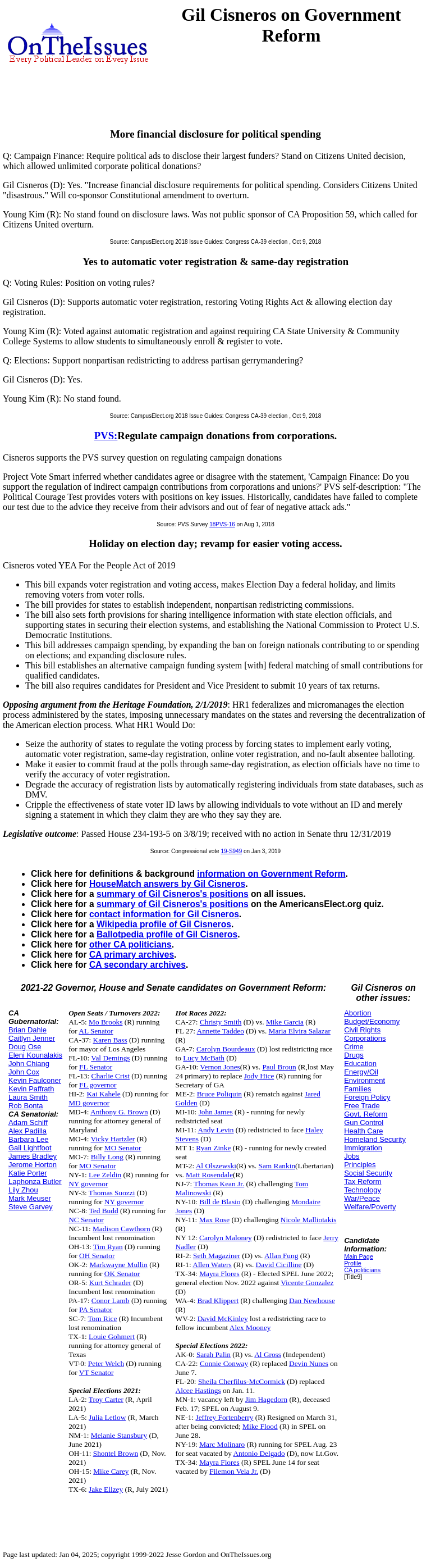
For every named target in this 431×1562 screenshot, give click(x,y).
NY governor (88, 1184)
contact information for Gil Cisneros (164, 914)
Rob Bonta (25, 1105)
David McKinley (223, 1318)
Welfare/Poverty (370, 1207)
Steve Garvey (30, 1207)
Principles (359, 1164)
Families (357, 1089)
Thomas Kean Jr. (219, 1184)
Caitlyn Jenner (31, 1038)
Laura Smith (28, 1097)
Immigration (363, 1148)
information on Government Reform (271, 873)
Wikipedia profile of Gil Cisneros (164, 924)
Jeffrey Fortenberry (224, 1417)
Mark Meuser (29, 1198)
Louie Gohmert (112, 1336)
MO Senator (122, 1148)
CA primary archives (131, 954)
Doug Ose (25, 1046)
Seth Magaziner (216, 1255)
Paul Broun (279, 1067)
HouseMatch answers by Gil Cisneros (167, 884)
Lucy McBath (203, 1058)
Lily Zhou (23, 1190)
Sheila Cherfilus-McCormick (241, 1381)
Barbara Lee (28, 1139)
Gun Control (363, 1122)
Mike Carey (111, 1471)
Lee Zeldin (105, 1175)
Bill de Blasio (219, 1201)
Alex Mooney (250, 1327)
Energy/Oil (361, 1072)
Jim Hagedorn (266, 1399)
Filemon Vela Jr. (233, 1471)
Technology (362, 1190)
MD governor (88, 1103)
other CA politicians (130, 944)
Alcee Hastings (198, 1390)
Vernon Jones (220, 1067)
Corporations (365, 1038)
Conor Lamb (110, 1300)
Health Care (363, 1131)
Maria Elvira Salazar (300, 1031)
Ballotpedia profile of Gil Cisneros (167, 934)
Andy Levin (215, 1130)
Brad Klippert (218, 1300)
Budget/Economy (372, 1021)
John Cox (23, 1072)
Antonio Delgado (259, 1453)
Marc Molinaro (222, 1444)
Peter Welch (106, 1363)
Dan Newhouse (312, 1300)
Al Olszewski (216, 1166)
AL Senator (96, 1031)
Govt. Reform (365, 1114)
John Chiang (28, 1063)
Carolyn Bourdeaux (225, 1049)
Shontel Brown (115, 1453)
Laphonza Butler (35, 1181)
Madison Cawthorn (121, 1228)
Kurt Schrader (110, 1282)
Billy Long (107, 1157)
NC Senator (86, 1219)
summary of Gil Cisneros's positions (173, 894)
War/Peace (362, 1198)
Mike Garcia (285, 1022)
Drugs (354, 1055)
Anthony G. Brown (119, 1112)
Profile (352, 1263)
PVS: (106, 435)
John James (216, 1112)
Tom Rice (102, 1318)
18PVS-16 (222, 524)
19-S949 (231, 851)
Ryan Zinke (213, 1148)
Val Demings (110, 1058)
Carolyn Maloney (225, 1237)
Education (360, 1063)
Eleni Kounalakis (35, 1055)
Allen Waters (211, 1264)
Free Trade (362, 1105)
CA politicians (362, 1270)
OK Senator (122, 1273)
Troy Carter (106, 1399)
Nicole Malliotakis (309, 1219)
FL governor (98, 1085)
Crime (354, 1046)
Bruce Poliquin (219, 1094)
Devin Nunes (308, 1363)
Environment (364, 1080)
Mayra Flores (219, 1273)
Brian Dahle (27, 1030)
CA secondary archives (137, 964)
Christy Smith (220, 1022)
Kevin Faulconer (34, 1080)
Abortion (357, 1013)
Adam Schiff (28, 1122)
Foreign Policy (367, 1097)
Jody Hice (259, 1076)
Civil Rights (362, 1030)
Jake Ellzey (106, 1489)
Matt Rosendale (209, 1175)
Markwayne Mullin (119, 1264)
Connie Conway (224, 1363)
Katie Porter (27, 1173)
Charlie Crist (110, 1076)
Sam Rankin (277, 1166)
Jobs (351, 1156)
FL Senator (95, 1067)
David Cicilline (279, 1264)
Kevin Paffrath (31, 1089)
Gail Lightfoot (30, 1148)
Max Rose (214, 1219)
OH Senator (96, 1255)
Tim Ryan (108, 1246)
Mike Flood (260, 1426)
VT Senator (96, 1372)
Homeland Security (375, 1139)
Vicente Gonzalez (307, 1282)
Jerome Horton (32, 1164)
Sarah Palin (213, 1354)
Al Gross (267, 1354)
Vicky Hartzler (113, 1139)
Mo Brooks (105, 1022)
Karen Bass (110, 1040)
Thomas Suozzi (112, 1192)
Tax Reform (362, 1181)
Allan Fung (281, 1255)
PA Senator (95, 1309)
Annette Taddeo (220, 1031)
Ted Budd (103, 1210)
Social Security (368, 1173)
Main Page (358, 1256)
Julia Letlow (107, 1417)
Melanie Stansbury (119, 1435)
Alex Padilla (27, 1131)
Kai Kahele (103, 1094)
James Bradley (32, 1156)
